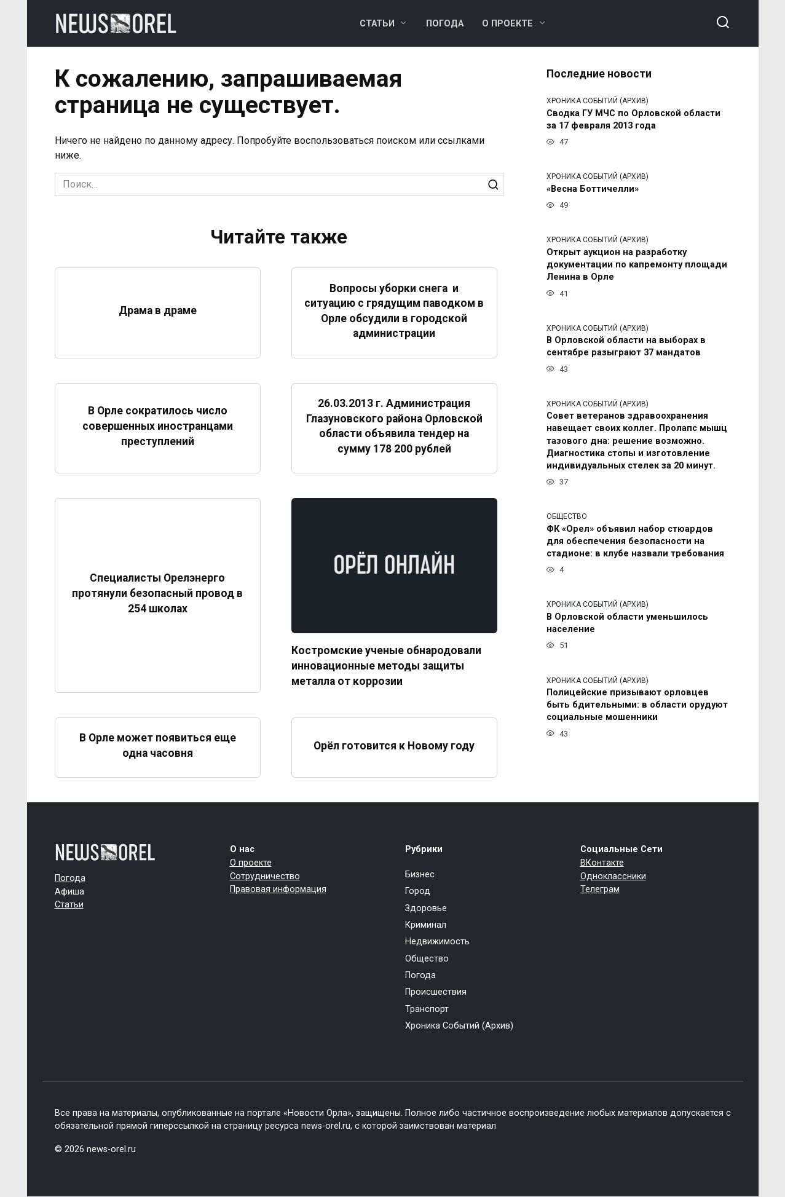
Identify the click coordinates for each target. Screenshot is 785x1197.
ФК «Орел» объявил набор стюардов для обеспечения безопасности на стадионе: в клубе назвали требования (635, 541)
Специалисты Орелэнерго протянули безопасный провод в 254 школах (157, 593)
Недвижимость (437, 941)
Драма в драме (158, 310)
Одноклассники (613, 876)
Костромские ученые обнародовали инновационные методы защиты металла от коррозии (386, 665)
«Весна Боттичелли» (592, 189)
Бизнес (420, 874)
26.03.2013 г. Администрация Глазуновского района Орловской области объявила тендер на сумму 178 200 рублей (394, 426)
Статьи (377, 23)
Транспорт (427, 1009)
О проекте (507, 23)
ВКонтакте (602, 863)
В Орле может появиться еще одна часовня (157, 745)
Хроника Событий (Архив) (459, 1026)
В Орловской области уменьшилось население (627, 623)
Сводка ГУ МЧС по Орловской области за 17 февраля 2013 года (633, 119)
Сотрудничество (265, 876)
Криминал (425, 925)
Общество (427, 959)
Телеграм (600, 889)
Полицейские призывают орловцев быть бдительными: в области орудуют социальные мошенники (637, 705)
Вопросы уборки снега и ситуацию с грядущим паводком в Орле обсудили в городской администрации (394, 310)
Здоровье (426, 908)
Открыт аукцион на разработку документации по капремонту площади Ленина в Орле (636, 264)
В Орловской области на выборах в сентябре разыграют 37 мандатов (626, 347)
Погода (445, 23)
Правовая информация (278, 889)
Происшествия (436, 992)
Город (417, 891)
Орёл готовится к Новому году (394, 746)
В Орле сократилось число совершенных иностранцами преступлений (157, 426)
